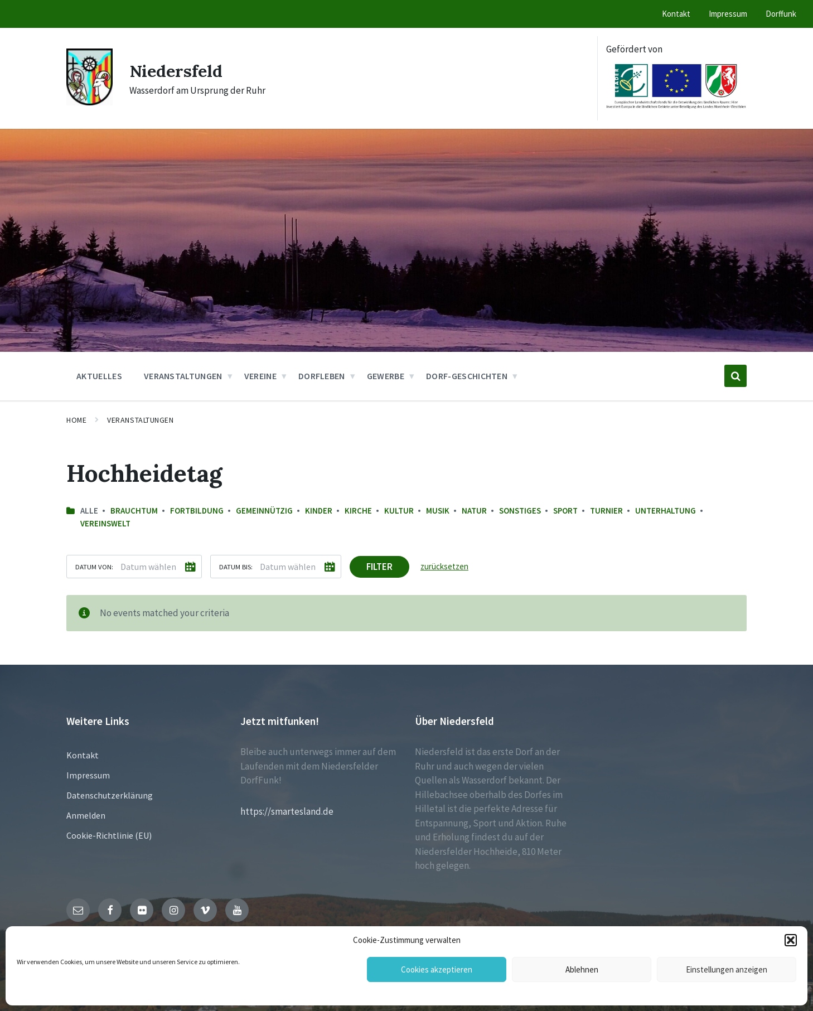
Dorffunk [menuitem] (781, 13)
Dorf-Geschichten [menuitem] (466, 375)
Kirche (358, 510)
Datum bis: (236, 566)
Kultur (399, 510)
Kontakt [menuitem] (676, 13)
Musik (437, 510)
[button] (790, 940)
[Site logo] (89, 102)
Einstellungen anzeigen (726, 969)
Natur (474, 510)
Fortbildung (197, 510)
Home (76, 420)
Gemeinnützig (264, 510)
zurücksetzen (444, 566)
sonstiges (520, 510)
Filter (379, 566)
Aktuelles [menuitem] (99, 375)
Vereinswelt (105, 523)
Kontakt (82, 755)
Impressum (88, 775)
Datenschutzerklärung (109, 795)
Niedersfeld (176, 70)
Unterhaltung (665, 510)
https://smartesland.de (286, 811)
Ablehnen (581, 969)
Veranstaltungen (140, 420)
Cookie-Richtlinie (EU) (109, 835)
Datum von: (94, 566)
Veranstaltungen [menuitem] (183, 375)
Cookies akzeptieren (436, 969)
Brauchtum (134, 510)
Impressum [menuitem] (728, 13)
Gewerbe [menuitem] (385, 375)
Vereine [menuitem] (260, 375)
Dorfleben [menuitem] (321, 375)
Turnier (606, 510)
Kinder (318, 510)
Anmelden (85, 815)
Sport (565, 510)
